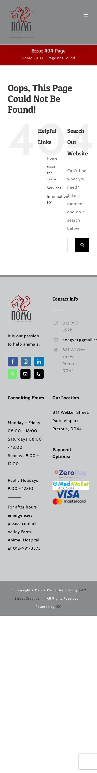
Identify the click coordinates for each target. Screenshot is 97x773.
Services (54, 188)
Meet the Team (51, 173)
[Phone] (39, 374)
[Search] (82, 245)
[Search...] (71, 245)
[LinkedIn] (39, 361)
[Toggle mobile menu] (86, 14)
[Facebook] (13, 361)
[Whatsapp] (12, 374)
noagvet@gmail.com (75, 339)
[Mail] (25, 374)
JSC (59, 606)
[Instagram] (26, 361)
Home (52, 158)
